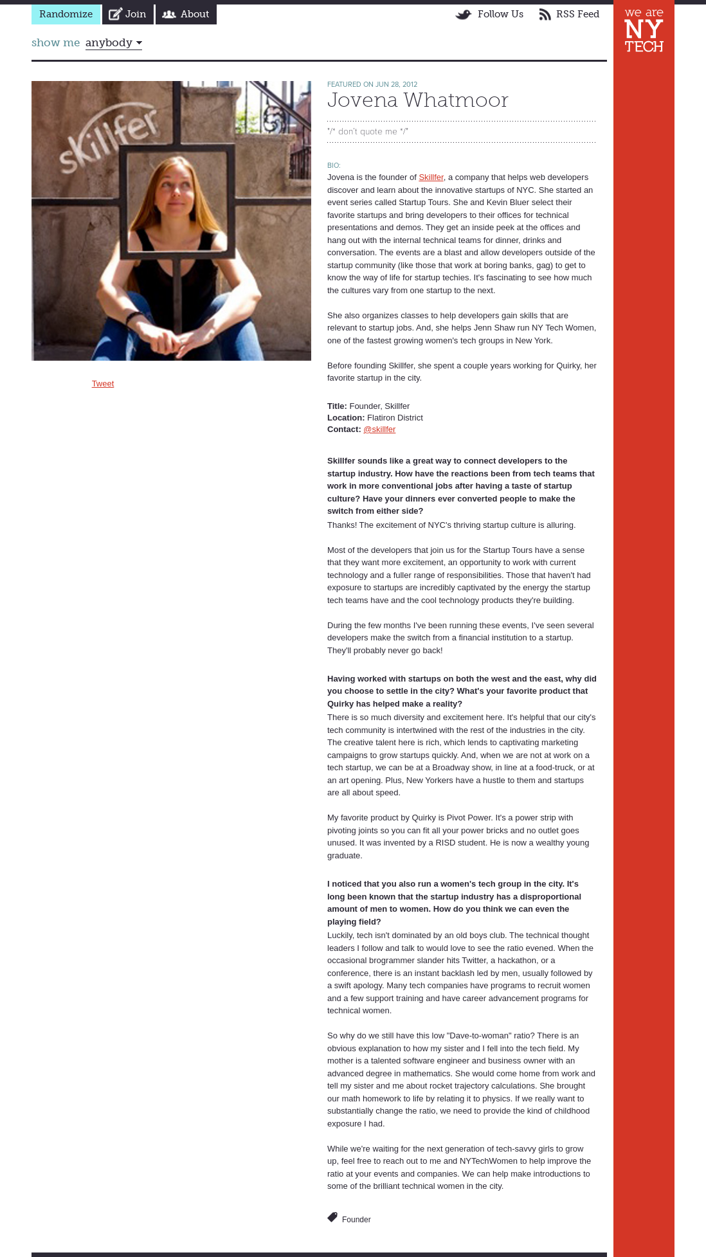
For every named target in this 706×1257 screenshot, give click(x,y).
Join (135, 14)
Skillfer (431, 177)
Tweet (103, 383)
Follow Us (500, 14)
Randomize (66, 14)
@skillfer (379, 429)
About (195, 14)
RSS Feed (577, 14)
